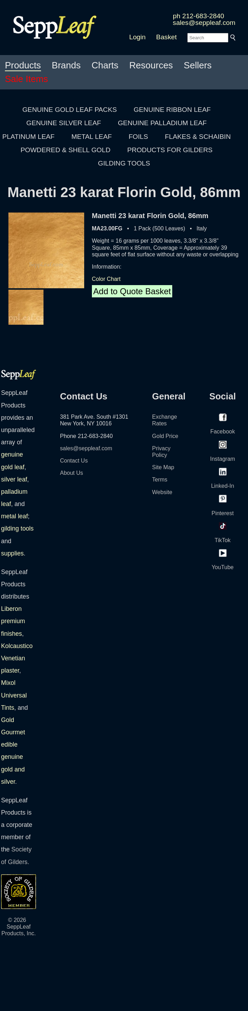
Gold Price (165, 436)
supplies (12, 553)
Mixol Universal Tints (14, 695)
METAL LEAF (92, 136)
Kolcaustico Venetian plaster (17, 658)
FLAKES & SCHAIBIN (198, 136)
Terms (160, 480)
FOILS (138, 136)
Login (137, 37)
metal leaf (14, 516)
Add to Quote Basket (132, 291)
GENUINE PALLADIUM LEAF (162, 123)
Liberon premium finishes (13, 621)
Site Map (163, 467)
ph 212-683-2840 (198, 16)
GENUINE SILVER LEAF (63, 123)
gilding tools (17, 528)
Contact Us (74, 461)
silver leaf (14, 479)
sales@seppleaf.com (204, 22)
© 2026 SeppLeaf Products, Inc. (18, 926)
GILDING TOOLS (124, 163)
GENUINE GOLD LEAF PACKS (69, 109)
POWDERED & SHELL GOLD (65, 150)
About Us (71, 473)
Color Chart (106, 279)
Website (162, 492)
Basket (166, 37)
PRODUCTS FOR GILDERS (170, 150)
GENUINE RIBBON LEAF (172, 109)
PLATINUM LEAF (28, 136)
